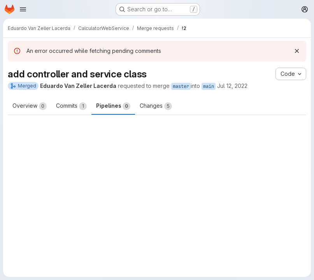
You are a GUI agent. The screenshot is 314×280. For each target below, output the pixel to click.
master (181, 86)
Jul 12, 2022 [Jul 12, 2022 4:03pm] (232, 85)
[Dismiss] (297, 51)
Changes (156, 106)
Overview (29, 106)
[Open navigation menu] (23, 9)
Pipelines (113, 106)
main (208, 86)
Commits (71, 106)
